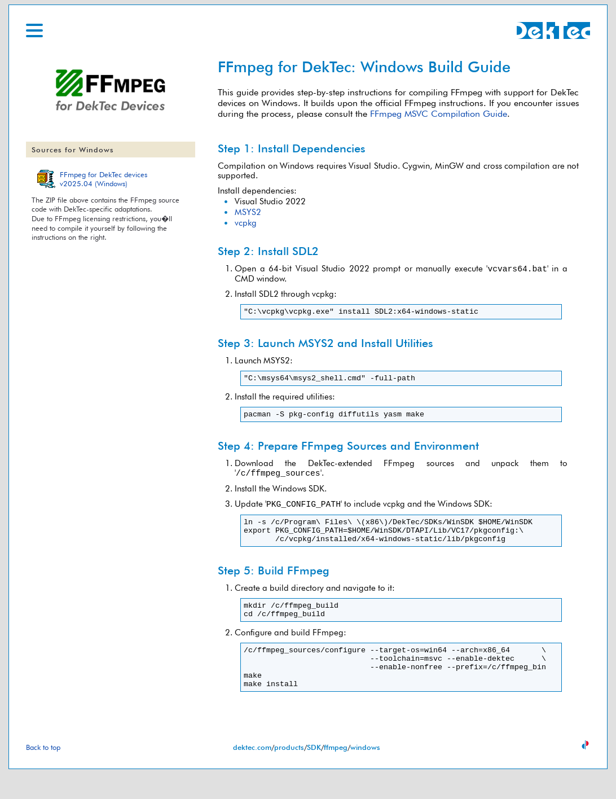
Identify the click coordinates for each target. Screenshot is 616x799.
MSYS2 (248, 212)
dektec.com (252, 772)
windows (365, 772)
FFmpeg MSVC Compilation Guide (438, 113)
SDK (314, 772)
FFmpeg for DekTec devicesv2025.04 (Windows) (103, 179)
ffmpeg (335, 772)
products (289, 772)
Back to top (43, 772)
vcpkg (246, 222)
